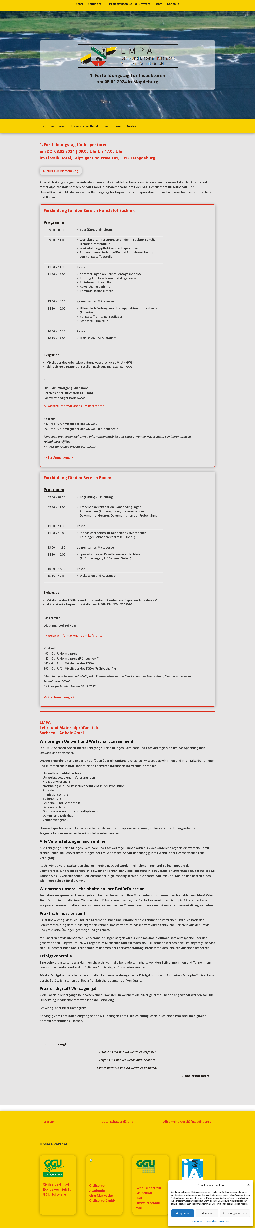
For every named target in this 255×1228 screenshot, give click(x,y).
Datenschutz (198, 1221)
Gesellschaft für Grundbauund (148, 1193)
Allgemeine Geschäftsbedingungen (188, 1122)
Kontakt (173, 4)
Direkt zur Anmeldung (60, 171)
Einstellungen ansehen (235, 1213)
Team (158, 4)
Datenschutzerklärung (117, 1122)
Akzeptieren (182, 1213)
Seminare (94, 4)
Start (79, 4)
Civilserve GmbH (102, 1200)
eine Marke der (101, 1195)
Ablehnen (207, 1213)
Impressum (224, 1221)
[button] (248, 1185)
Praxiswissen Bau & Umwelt (129, 4)
